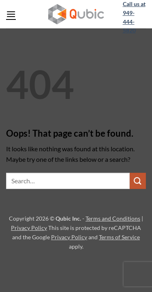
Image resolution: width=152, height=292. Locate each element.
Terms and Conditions (113, 218)
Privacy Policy (29, 227)
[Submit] (138, 181)
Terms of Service (119, 237)
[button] (11, 14)
